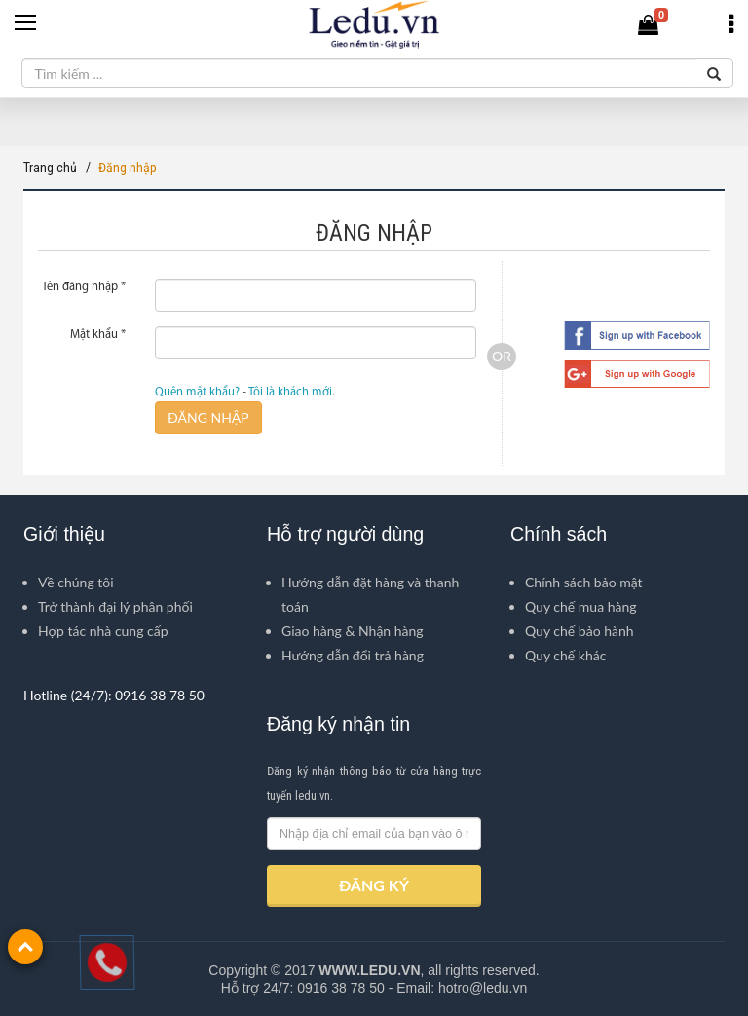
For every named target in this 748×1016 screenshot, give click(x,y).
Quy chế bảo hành (579, 630)
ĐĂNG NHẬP (208, 417)
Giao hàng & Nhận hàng (352, 630)
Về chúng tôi (76, 582)
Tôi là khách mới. (291, 392)
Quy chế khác (565, 655)
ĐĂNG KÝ (374, 885)
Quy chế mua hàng (581, 606)
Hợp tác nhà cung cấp (103, 630)
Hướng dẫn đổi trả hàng (352, 655)
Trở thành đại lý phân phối (115, 606)
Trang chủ (50, 167)
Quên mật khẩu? (197, 392)
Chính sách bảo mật (584, 582)
